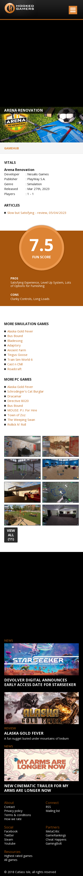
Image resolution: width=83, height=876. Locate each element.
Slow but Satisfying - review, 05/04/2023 (36, 213)
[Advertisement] (39, 63)
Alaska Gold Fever (20, 331)
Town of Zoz (16, 415)
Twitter (9, 835)
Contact (9, 807)
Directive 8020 (18, 401)
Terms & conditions (17, 815)
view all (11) (11, 535)
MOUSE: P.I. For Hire (22, 410)
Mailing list (53, 811)
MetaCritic (53, 831)
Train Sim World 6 (20, 359)
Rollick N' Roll (16, 424)
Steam (8, 839)
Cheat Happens (56, 839)
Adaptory (14, 345)
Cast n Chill (15, 364)
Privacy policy (13, 811)
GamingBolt (54, 843)
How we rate (13, 819)
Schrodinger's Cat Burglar (25, 391)
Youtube (10, 843)
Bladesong (15, 341)
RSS (48, 807)
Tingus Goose (17, 355)
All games (10, 860)
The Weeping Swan (21, 419)
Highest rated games (18, 856)
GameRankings (56, 835)
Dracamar (14, 396)
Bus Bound (15, 336)
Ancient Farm (16, 350)
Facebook (11, 831)
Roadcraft (14, 369)
